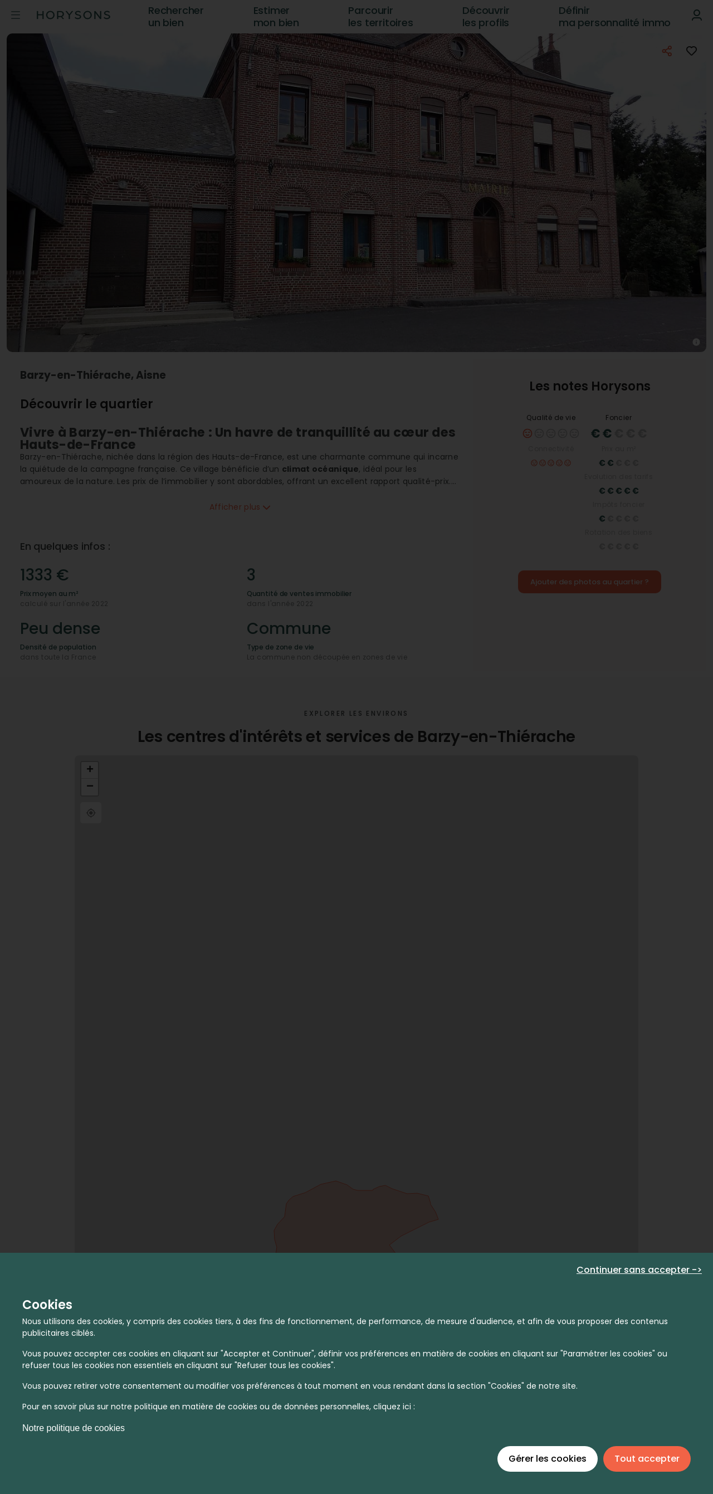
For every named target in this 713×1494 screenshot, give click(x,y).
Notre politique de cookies (73, 1428)
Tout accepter (647, 1458)
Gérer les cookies (548, 1458)
